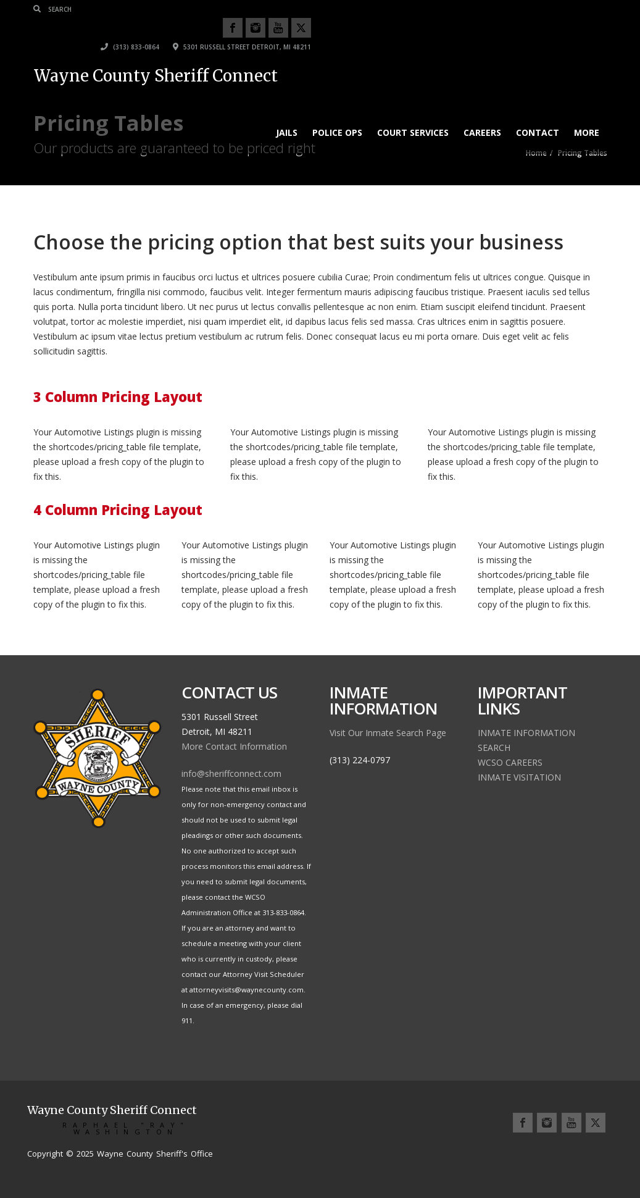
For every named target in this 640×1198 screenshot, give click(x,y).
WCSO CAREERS (510, 762)
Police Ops (337, 114)
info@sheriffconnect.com (231, 773)
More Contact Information (234, 746)
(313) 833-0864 (426, 29)
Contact (537, 114)
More (586, 114)
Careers (482, 114)
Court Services (413, 114)
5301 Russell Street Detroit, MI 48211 (538, 29)
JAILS (286, 114)
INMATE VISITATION (519, 777)
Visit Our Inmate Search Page (388, 733)
